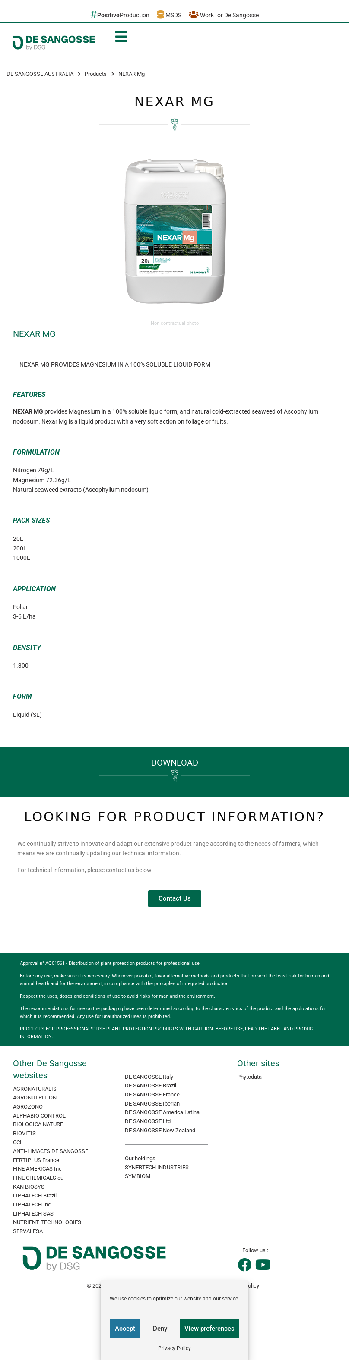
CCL (18, 1142)
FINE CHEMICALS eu (38, 1178)
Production (119, 14)
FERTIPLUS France (36, 1160)
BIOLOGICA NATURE (38, 1124)
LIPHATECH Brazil (35, 1195)
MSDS (169, 14)
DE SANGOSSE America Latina (162, 1112)
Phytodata (249, 1077)
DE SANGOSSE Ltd (148, 1121)
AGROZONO (28, 1106)
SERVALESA (28, 1231)
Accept (125, 1328)
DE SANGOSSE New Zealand (160, 1130)
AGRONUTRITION (35, 1097)
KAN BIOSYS (28, 1187)
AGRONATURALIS (35, 1089)
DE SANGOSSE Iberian (152, 1103)
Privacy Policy (174, 1348)
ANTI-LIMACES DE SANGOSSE (50, 1151)
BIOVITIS (24, 1133)
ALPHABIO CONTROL (39, 1115)
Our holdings (140, 1158)
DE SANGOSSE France (152, 1094)
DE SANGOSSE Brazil (150, 1085)
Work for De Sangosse (224, 14)
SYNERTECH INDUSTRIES (157, 1167)
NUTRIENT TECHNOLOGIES (47, 1222)
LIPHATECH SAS (33, 1213)
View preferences (209, 1328)
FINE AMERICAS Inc (37, 1168)
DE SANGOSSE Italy (149, 1077)
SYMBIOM (137, 1176)
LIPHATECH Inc (32, 1204)
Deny (160, 1328)
